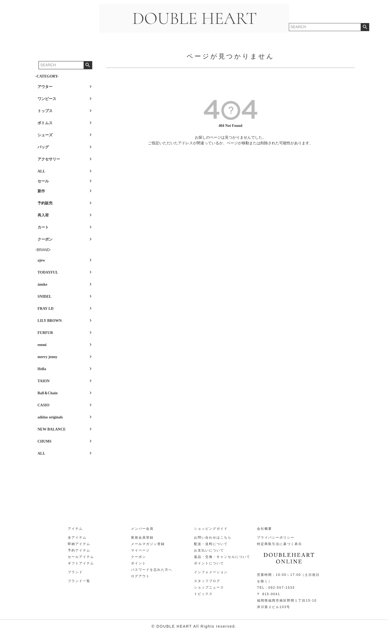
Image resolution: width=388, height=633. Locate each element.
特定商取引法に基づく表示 (279, 544)
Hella (42, 369)
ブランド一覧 (79, 581)
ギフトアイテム (81, 563)
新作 (41, 191)
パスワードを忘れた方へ (151, 570)
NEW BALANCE (52, 429)
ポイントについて (209, 563)
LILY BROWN (50, 321)
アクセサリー (49, 159)
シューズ (45, 135)
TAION (44, 381)
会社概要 (264, 529)
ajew (41, 260)
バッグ (43, 147)
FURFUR (45, 333)
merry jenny (47, 357)
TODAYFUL (48, 272)
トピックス (203, 594)
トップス (45, 111)
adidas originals (50, 417)
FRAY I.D (46, 309)
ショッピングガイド (211, 529)
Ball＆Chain (48, 393)
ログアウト (140, 576)
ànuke (42, 284)
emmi (42, 345)
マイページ (140, 550)
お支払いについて (209, 550)
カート (43, 227)
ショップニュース (209, 587)
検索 (88, 65)
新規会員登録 (142, 537)
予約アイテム (79, 550)
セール (43, 181)
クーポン (45, 239)
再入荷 (43, 215)
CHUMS (44, 441)
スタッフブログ (207, 581)
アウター (45, 87)
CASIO (43, 405)
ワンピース (47, 99)
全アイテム (77, 537)
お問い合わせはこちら (213, 537)
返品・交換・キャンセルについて (222, 557)
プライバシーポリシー (275, 537)
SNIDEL (44, 297)
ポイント (138, 563)
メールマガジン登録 (148, 544)
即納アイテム (79, 544)
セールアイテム (81, 557)
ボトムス (45, 123)
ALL (41, 171)
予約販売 (45, 203)
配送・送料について (211, 544)
